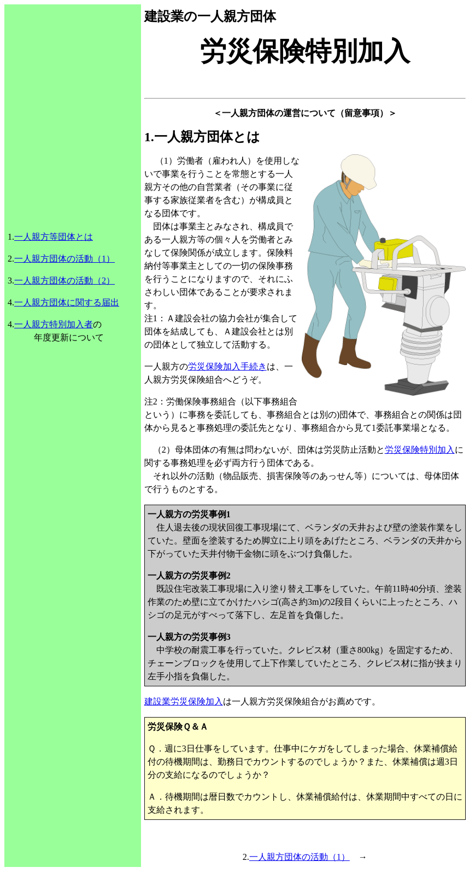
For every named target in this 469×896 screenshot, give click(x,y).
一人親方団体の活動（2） (64, 280)
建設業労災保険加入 (183, 701)
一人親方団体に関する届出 (66, 302)
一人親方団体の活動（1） (64, 258)
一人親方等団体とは (53, 236)
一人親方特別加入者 (53, 324)
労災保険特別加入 (420, 449)
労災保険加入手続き (227, 366)
